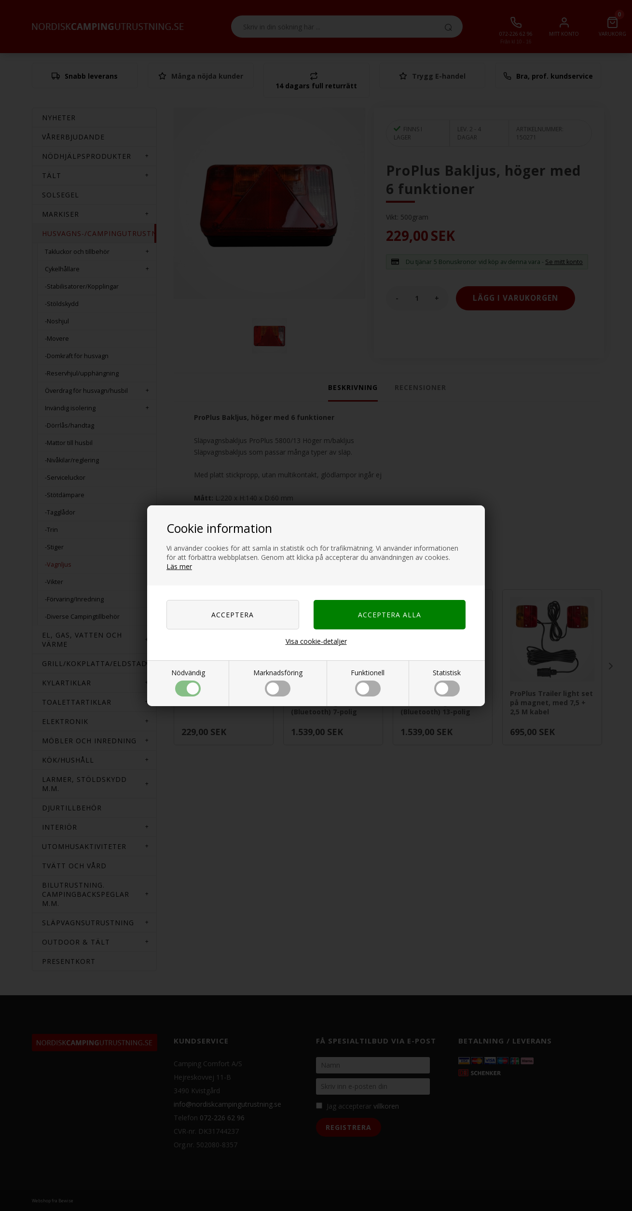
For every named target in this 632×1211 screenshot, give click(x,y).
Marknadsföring (277, 682)
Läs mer (179, 566)
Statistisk (447, 682)
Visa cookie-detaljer (316, 641)
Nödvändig (188, 682)
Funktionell (368, 682)
